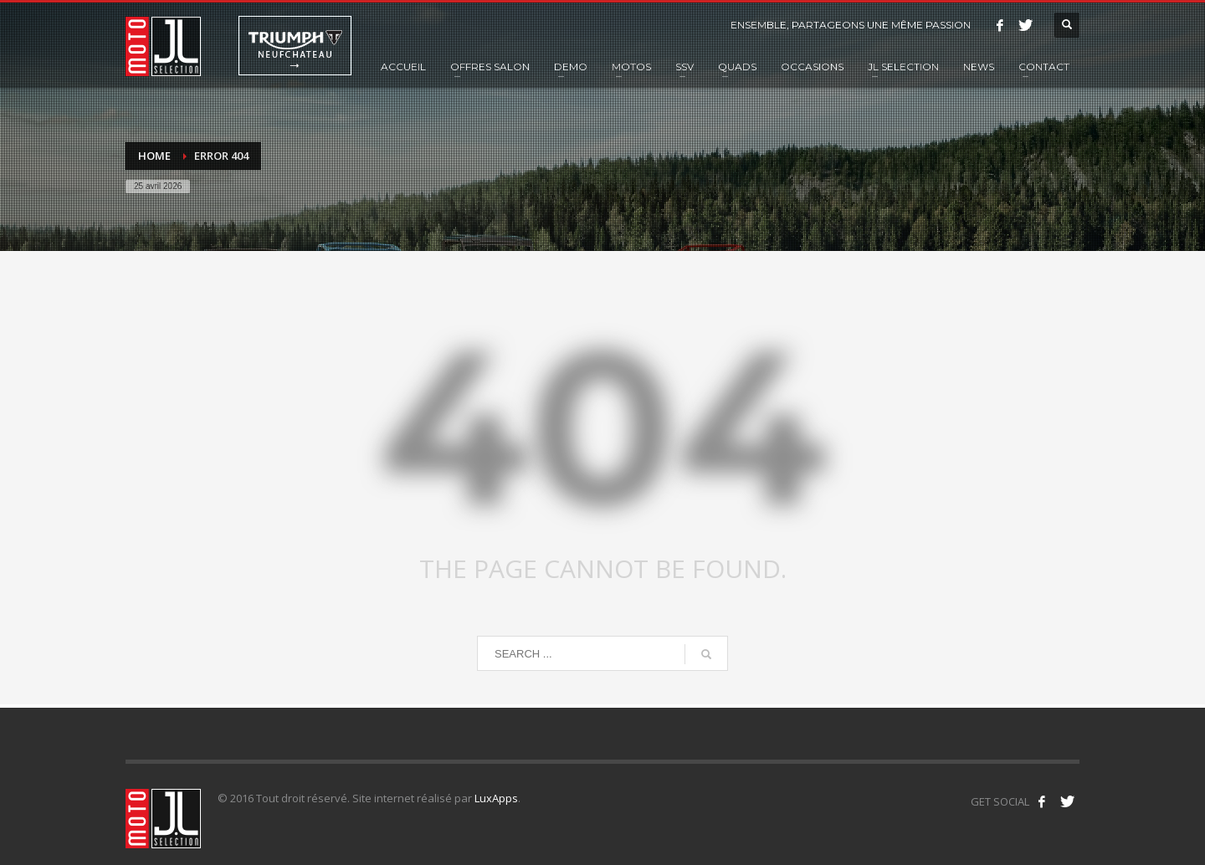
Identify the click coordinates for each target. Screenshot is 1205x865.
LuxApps (496, 798)
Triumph (294, 45)
